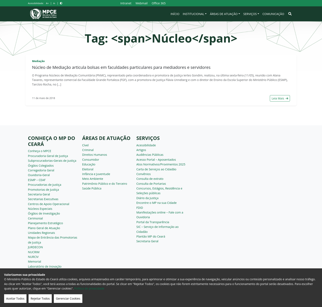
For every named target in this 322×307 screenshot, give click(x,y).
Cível (85, 145)
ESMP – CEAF (37, 180)
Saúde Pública (91, 188)
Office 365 (159, 3)
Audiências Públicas (149, 155)
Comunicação (273, 14)
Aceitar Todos (15, 298)
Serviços (250, 14)
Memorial (34, 261)
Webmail (142, 3)
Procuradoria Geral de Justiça (48, 156)
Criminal (88, 150)
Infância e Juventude (96, 174)
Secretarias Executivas (43, 199)
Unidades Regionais (41, 233)
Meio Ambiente (92, 179)
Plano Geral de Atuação (44, 228)
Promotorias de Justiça (43, 190)
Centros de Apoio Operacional (48, 204)
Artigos (141, 150)
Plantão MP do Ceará (150, 236)
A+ (47, 3)
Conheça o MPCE (39, 151)
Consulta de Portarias (151, 184)
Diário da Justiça (147, 198)
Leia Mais (280, 98)
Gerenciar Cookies (68, 298)
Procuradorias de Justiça (44, 185)
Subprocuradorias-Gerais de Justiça (52, 161)
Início (175, 14)
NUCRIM (33, 252)
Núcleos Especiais (40, 209)
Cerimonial (35, 218)
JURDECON (35, 247)
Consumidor (90, 160)
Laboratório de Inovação (44, 266)
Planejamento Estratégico (45, 223)
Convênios (143, 174)
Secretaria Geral (39, 194)
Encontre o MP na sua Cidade (156, 203)
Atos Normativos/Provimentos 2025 (160, 164)
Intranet (125, 3)
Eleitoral (87, 169)
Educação (88, 164)
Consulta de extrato (149, 179)
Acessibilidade (146, 145)
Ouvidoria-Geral (39, 175)
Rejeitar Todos (40, 298)
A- (54, 3)
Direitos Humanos (94, 155)
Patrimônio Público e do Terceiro (104, 184)
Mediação (38, 61)
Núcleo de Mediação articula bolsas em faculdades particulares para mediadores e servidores (121, 67)
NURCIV (33, 257)
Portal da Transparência (152, 222)
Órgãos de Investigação (44, 213)
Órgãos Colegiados (41, 165)
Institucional (193, 14)
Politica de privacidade (89, 288)
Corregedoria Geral (41, 170)
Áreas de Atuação (224, 14)
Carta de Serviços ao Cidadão (156, 169)
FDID (139, 208)
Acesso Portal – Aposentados (156, 160)
